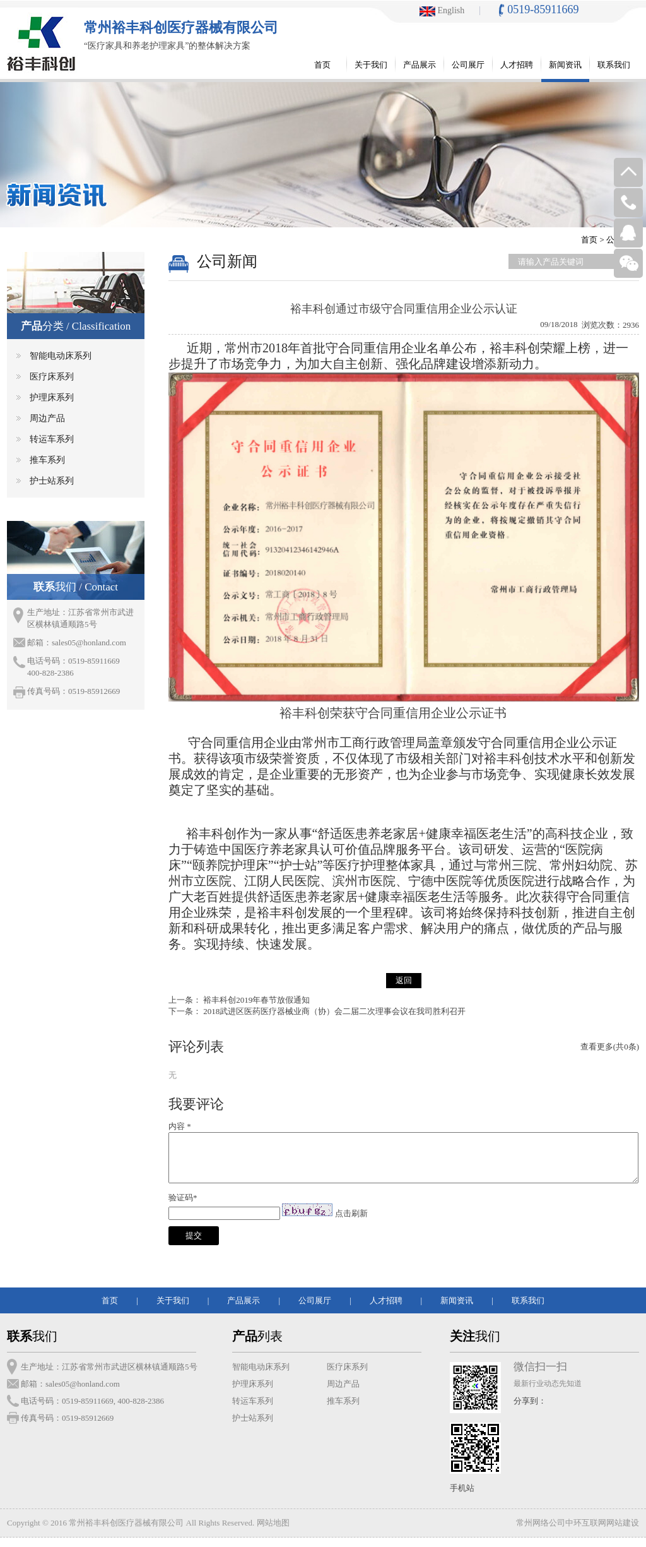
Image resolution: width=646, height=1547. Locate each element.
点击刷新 (351, 1222)
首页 (589, 239)
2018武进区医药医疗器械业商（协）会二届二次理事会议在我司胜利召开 (334, 1011)
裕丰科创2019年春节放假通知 (256, 1000)
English (442, 10)
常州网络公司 (540, 1532)
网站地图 (273, 1532)
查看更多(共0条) (609, 1046)
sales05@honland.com (89, 642)
